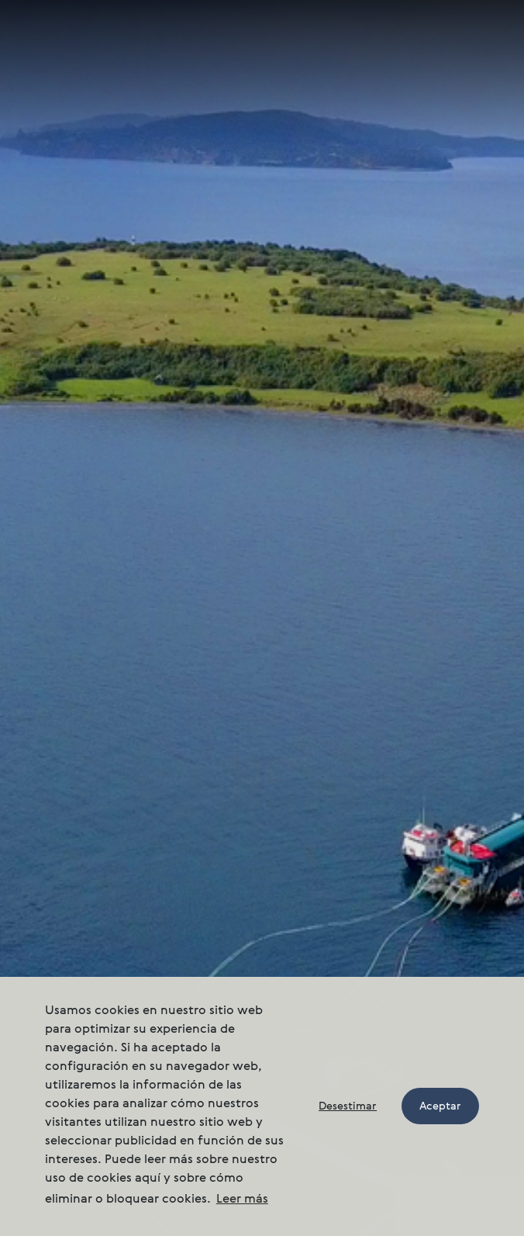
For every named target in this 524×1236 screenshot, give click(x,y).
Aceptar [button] (440, 1106)
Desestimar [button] (348, 1106)
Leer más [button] (242, 1199)
